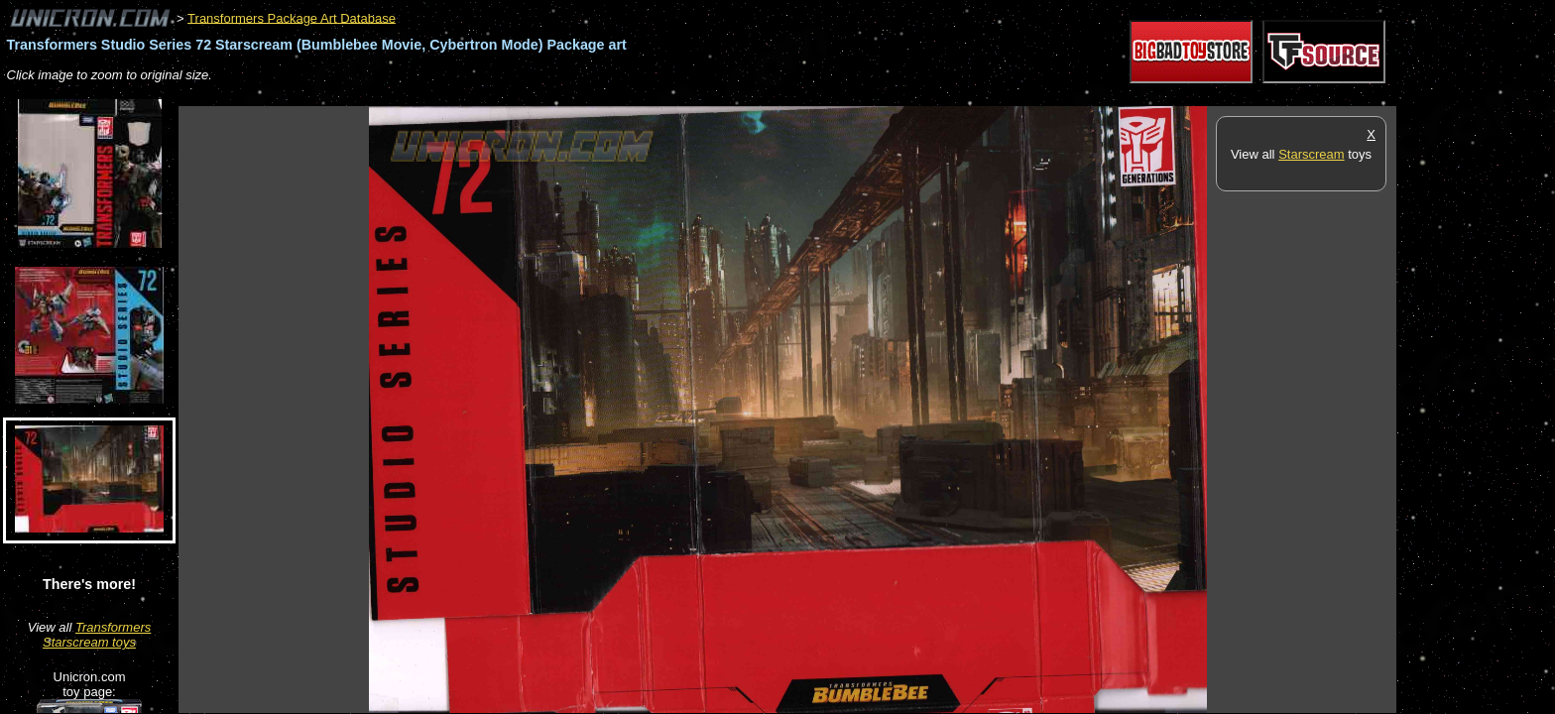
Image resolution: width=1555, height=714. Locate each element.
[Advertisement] (539, 95)
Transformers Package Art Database (291, 17)
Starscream (1311, 154)
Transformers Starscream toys (97, 635)
